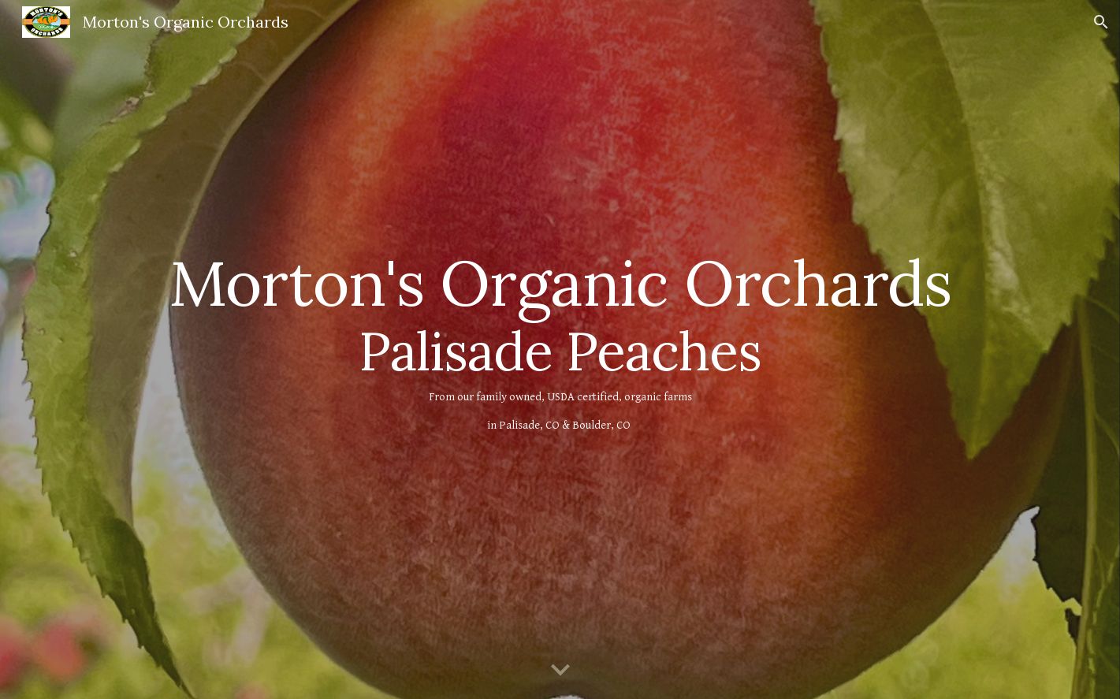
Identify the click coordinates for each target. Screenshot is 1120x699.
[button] (1101, 22)
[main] (559, 349)
